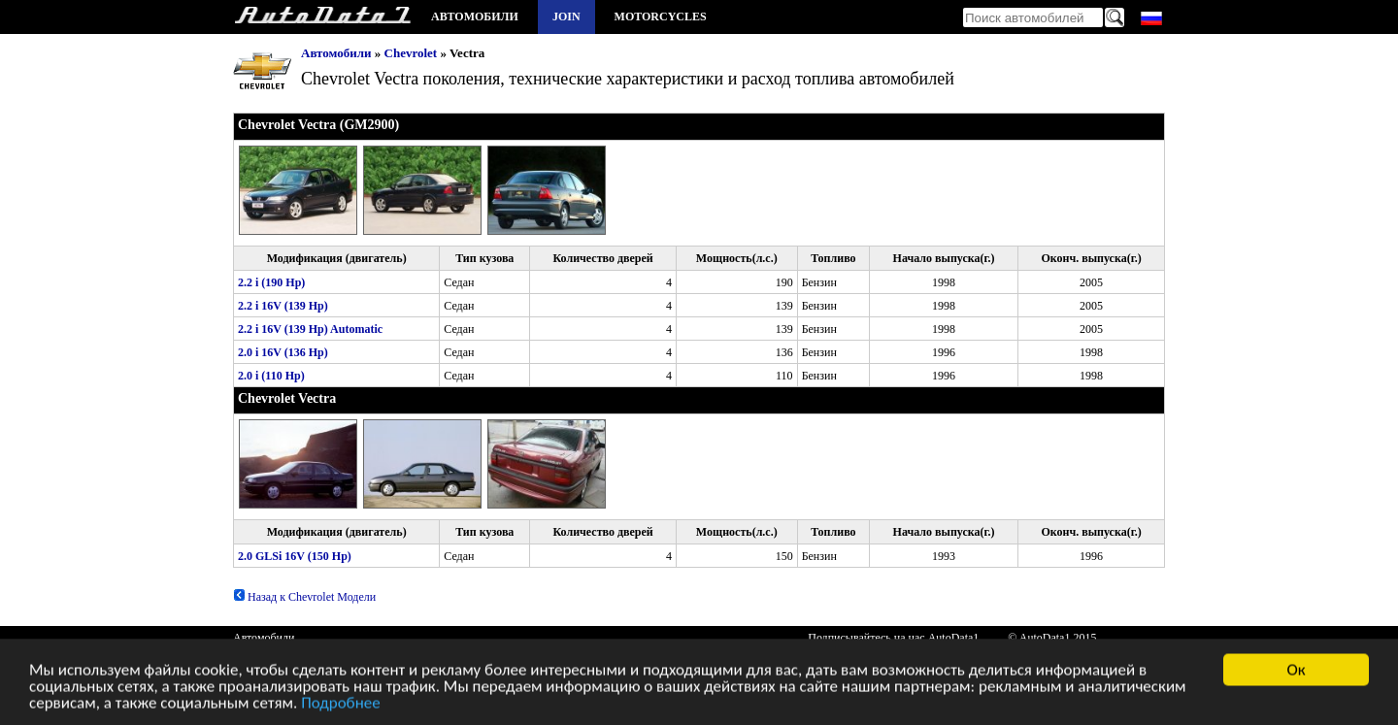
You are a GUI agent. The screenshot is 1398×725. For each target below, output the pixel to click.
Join (566, 16)
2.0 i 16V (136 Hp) (283, 352)
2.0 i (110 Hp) (271, 375)
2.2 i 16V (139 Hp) (283, 306)
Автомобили (474, 16)
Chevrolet (411, 53)
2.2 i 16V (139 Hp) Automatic (310, 329)
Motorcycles (661, 16)
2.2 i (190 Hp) (271, 282)
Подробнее (341, 706)
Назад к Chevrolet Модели (304, 597)
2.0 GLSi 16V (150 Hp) (294, 556)
